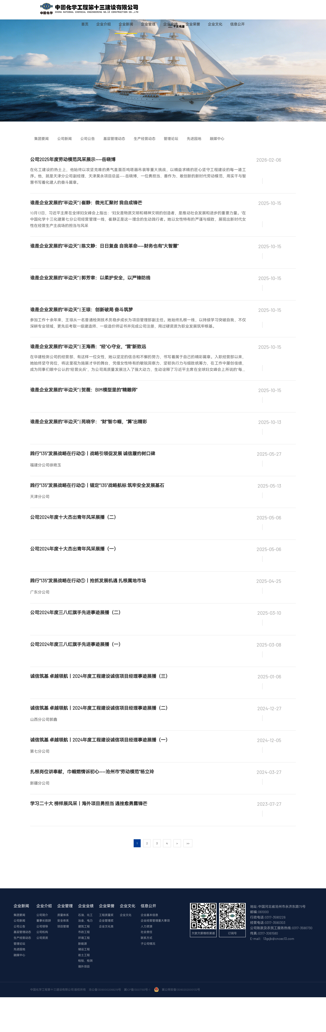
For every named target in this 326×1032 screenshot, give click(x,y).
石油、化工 (85, 949)
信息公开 (237, 24)
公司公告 (19, 960)
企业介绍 (103, 24)
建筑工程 (84, 960)
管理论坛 (19, 978)
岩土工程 (84, 989)
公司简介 (42, 949)
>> (188, 877)
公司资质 (42, 972)
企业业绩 (170, 24)
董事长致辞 (43, 954)
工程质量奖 (106, 949)
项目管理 (63, 960)
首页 (85, 24)
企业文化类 (106, 960)
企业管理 (148, 24)
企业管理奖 (106, 954)
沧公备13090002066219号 (105, 1024)
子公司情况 (148, 978)
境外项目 (84, 1001)
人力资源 (146, 960)
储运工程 (84, 984)
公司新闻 (19, 954)
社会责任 (146, 966)
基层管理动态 (22, 966)
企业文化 (215, 24)
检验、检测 (85, 995)
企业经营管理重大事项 (155, 954)
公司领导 (42, 960)
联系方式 (146, 972)
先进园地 (19, 984)
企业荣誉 (193, 24)
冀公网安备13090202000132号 (181, 1024)
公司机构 (42, 966)
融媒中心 (19, 989)
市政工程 (84, 966)
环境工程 (84, 972)
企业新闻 (126, 24)
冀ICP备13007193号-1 (137, 1024)
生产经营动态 (22, 972)
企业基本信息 (149, 949)
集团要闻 (19, 949)
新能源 (82, 978)
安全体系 (63, 954)
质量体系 (63, 949)
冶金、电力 (85, 954)
